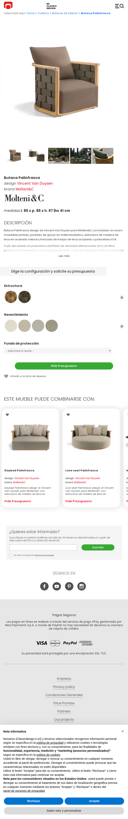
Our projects (64, 719)
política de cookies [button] (48, 754)
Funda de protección (64, 345)
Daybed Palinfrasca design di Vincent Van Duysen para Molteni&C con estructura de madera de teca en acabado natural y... (28, 490)
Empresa (64, 678)
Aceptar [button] (94, 801)
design (22, 478)
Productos (119, 6)
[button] (122, 731)
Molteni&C (25, 189)
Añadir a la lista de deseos (28, 376)
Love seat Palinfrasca (81, 470)
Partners (64, 711)
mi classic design (52, 6)
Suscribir (98, 547)
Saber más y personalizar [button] (64, 810)
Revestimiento (64, 316)
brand (15, 482)
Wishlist (8, 415)
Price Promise (64, 703)
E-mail (43, 547)
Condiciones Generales (64, 695)
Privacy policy (64, 686)
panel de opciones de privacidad (24, 790)
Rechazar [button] (33, 801)
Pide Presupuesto (64, 366)
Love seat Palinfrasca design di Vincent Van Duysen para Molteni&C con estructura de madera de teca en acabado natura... (89, 490)
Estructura (64, 287)
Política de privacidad (44, 555)
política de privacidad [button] (50, 742)
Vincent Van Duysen (35, 183)
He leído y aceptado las (31, 555)
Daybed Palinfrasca (19, 470)
